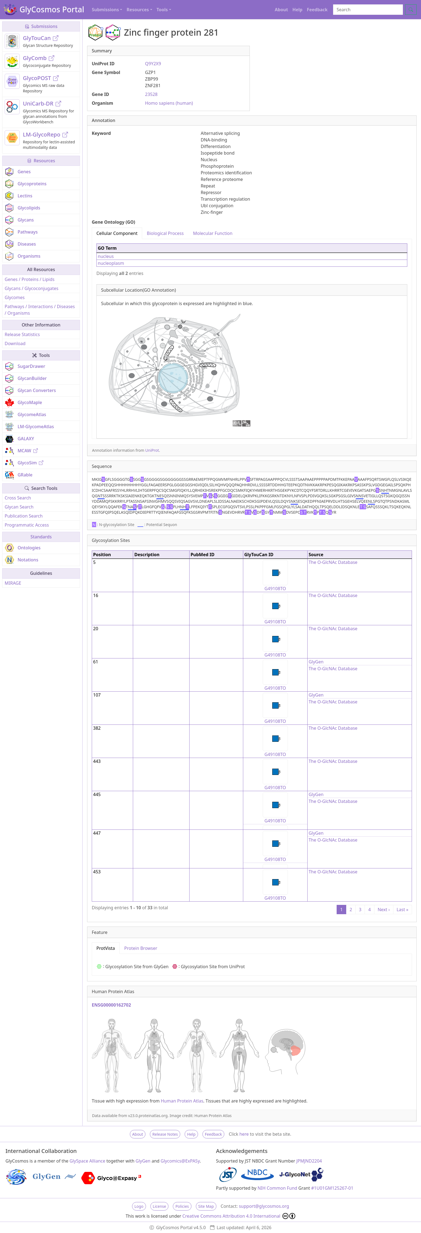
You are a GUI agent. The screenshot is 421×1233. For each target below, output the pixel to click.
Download (15, 343)
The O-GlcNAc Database (333, 562)
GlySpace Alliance (87, 1161)
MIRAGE (13, 583)
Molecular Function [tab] (213, 233)
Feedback (317, 10)
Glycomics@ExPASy (180, 1161)
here (244, 1134)
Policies (182, 1206)
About (281, 10)
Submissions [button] (105, 10)
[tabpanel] (252, 339)
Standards (40, 537)
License (159, 1206)
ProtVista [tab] (105, 948)
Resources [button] (138, 10)
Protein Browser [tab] (140, 948)
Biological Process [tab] (165, 233)
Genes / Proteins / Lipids (30, 279)
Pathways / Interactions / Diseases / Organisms (40, 309)
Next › (384, 910)
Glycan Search (19, 507)
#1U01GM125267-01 (332, 1188)
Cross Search (18, 498)
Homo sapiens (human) (169, 103)
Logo (139, 1206)
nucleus (106, 256)
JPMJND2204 (309, 1161)
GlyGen (316, 662)
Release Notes (165, 1134)
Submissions (41, 26)
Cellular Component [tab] (117, 233)
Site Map (206, 1206)
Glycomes (15, 297)
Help (297, 10)
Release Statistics (22, 334)
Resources (41, 161)
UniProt (152, 450)
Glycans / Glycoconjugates (31, 288)
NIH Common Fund (277, 1188)
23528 (151, 94)
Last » (402, 910)
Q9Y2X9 (153, 64)
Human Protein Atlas (182, 1101)
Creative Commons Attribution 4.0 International (239, 1216)
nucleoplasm (111, 263)
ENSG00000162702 (111, 1005)
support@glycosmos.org (264, 1206)
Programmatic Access (27, 525)
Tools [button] (162, 10)
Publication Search (24, 516)
